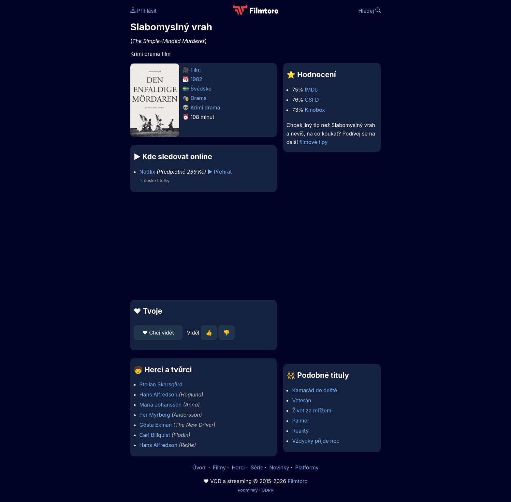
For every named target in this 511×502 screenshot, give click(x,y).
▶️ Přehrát (220, 171)
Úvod (199, 467)
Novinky (279, 467)
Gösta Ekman (155, 425)
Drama (199, 98)
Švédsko (201, 88)
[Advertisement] (83, 100)
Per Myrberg (154, 414)
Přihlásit (143, 10)
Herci (238, 467)
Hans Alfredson (158, 394)
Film (196, 69)
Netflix (147, 171)
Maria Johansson (160, 404)
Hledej (369, 10)
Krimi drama (205, 107)
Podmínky (248, 490)
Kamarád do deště (314, 390)
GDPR (267, 490)
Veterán (301, 400)
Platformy (307, 467)
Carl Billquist (154, 435)
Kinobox (315, 110)
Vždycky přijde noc (315, 440)
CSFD (312, 99)
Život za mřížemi (312, 410)
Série (257, 467)
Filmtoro (298, 481)
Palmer (300, 420)
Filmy (219, 467)
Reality (300, 430)
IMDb (311, 89)
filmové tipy (313, 142)
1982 (196, 79)
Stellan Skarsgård (160, 384)
